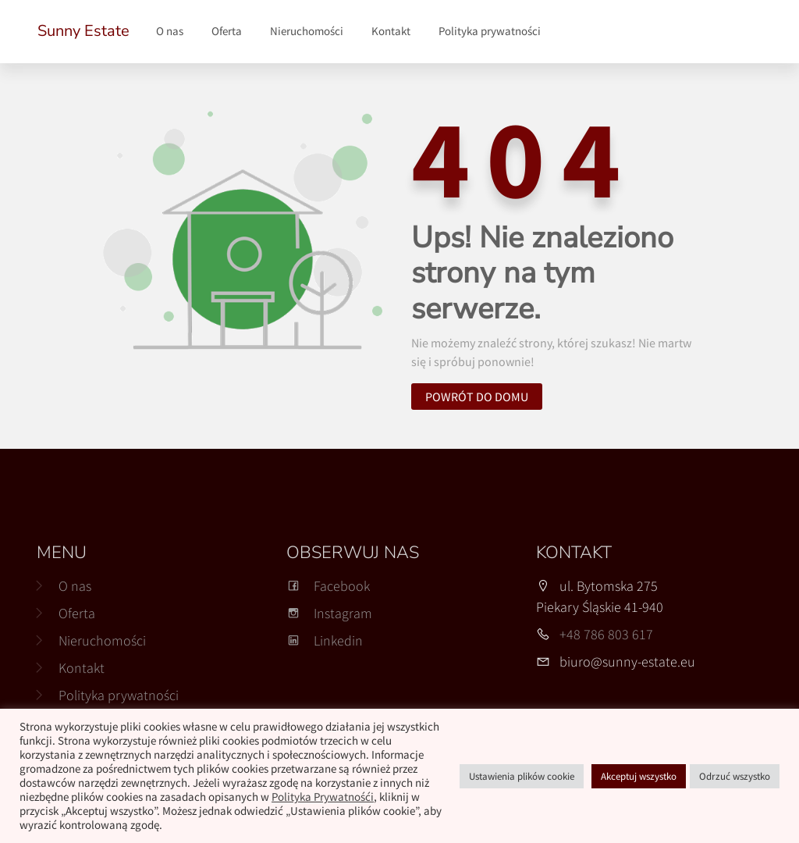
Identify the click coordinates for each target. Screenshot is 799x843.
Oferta (226, 30)
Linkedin (324, 640)
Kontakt (390, 30)
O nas (169, 30)
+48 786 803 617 (606, 634)
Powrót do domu (476, 396)
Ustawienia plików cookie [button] (521, 776)
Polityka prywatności (490, 30)
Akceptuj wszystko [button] (638, 776)
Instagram (329, 613)
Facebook (328, 586)
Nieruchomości (306, 30)
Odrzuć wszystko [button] (734, 776)
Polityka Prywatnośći (323, 797)
